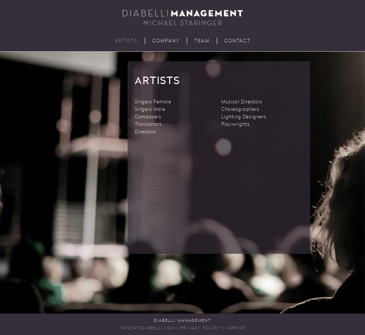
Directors (145, 132)
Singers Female (153, 102)
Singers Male (150, 109)
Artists (126, 41)
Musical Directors (241, 102)
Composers (148, 117)
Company (166, 41)
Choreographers (240, 109)
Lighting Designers (243, 117)
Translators (148, 124)
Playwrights (235, 124)
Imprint (236, 328)
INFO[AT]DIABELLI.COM (147, 328)
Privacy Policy (200, 328)
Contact (237, 41)
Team (202, 41)
